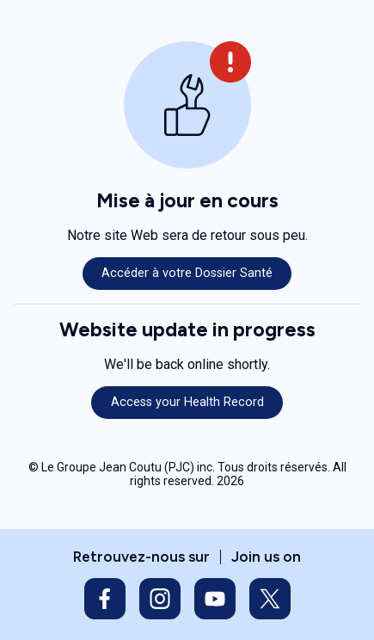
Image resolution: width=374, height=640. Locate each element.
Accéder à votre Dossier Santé (187, 273)
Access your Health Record (187, 402)
